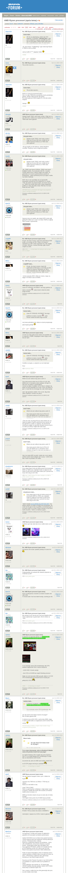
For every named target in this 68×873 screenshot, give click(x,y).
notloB (7, 405)
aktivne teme (36, 15)
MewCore (8, 831)
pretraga (61, 15)
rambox (7, 635)
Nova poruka (59, 20)
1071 (46, 27)
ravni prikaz (48, 29)
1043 (30, 27)
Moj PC (7, 58)
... (16, 27)
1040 (19, 27)
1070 (43, 27)
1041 (23, 27)
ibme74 (7, 203)
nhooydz (8, 114)
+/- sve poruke (39, 29)
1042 (26, 27)
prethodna (7, 27)
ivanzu (7, 285)
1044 (34, 27)
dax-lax (7, 133)
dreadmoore (9, 466)
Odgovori (58, 33)
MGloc (7, 261)
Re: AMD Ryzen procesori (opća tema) (33, 31)
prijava (23, 15)
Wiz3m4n (8, 547)
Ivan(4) (7, 156)
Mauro (7, 698)
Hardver (17, 15)
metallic (8, 350)
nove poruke (50, 15)
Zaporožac (8, 31)
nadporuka (59, 58)
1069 (39, 27)
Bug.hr (6, 15)
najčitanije (43, 15)
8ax (6, 570)
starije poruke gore (58, 29)
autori (56, 15)
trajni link (53, 58)
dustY (7, 376)
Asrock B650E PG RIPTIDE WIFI (40, 504)
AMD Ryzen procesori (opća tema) (32, 114)
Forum (12, 15)
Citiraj (58, 35)
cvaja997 (8, 238)
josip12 (7, 439)
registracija (29, 15)
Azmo (7, 63)
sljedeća (51, 27)
